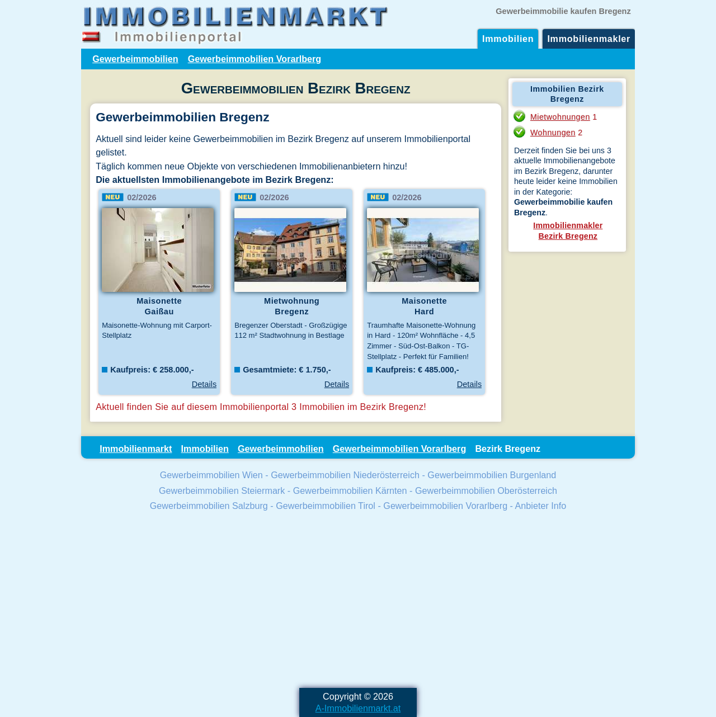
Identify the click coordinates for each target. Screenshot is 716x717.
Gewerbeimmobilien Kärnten (350, 490)
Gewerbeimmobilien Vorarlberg (255, 59)
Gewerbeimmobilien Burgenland (491, 475)
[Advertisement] (358, 601)
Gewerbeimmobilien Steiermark (222, 490)
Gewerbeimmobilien (135, 59)
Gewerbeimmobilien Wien (211, 475)
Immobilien (508, 39)
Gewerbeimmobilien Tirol (325, 506)
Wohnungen (553, 132)
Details (204, 384)
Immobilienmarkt (136, 449)
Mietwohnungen (560, 116)
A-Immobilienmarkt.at (358, 708)
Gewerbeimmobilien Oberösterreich (486, 490)
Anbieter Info (541, 506)
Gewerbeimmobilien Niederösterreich (345, 475)
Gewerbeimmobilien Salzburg (209, 506)
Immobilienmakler (588, 39)
